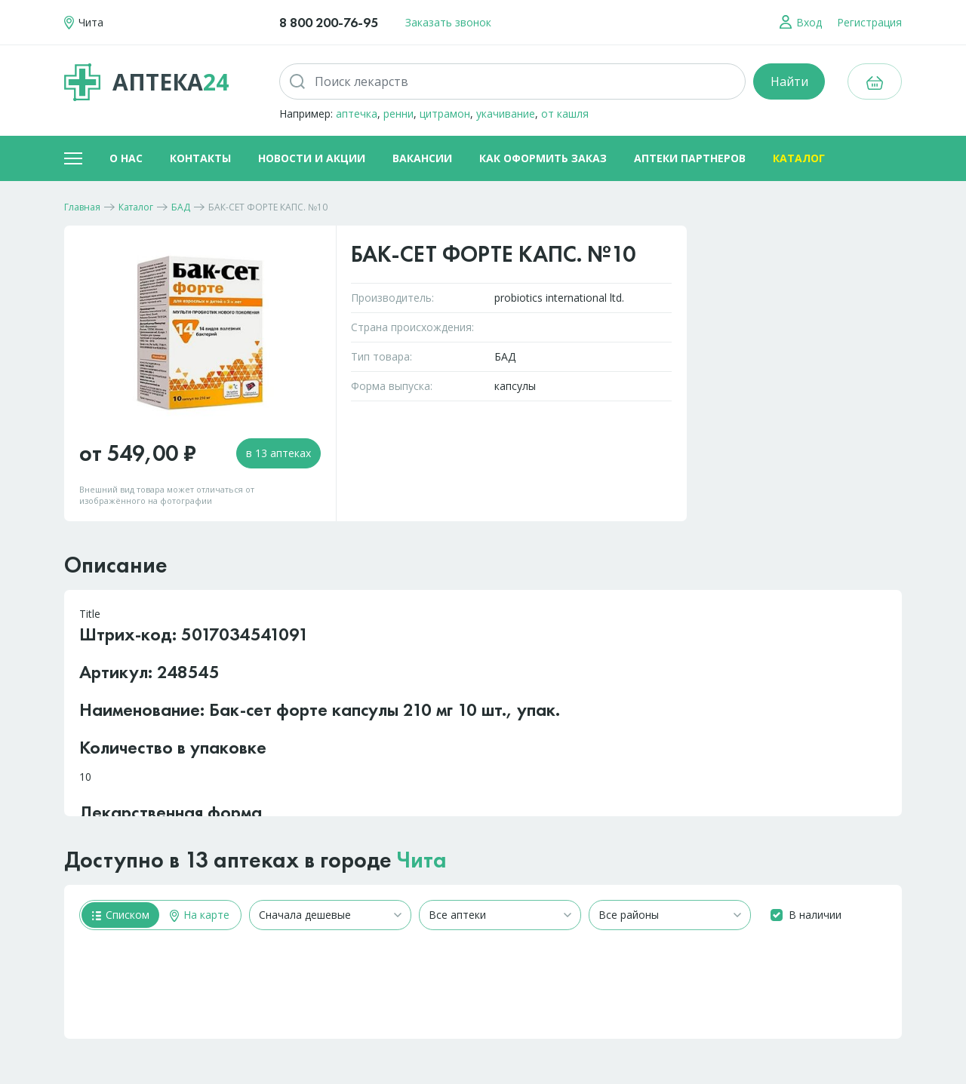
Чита (422, 860)
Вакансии (422, 158)
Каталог (799, 158)
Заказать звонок (448, 22)
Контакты (200, 158)
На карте (199, 914)
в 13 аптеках (278, 453)
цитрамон (445, 113)
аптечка (356, 113)
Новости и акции (311, 158)
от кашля (565, 113)
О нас (126, 158)
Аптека (146, 82)
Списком (120, 914)
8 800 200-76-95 (328, 22)
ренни (398, 113)
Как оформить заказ (543, 158)
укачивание (505, 113)
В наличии (815, 914)
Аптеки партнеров (690, 158)
